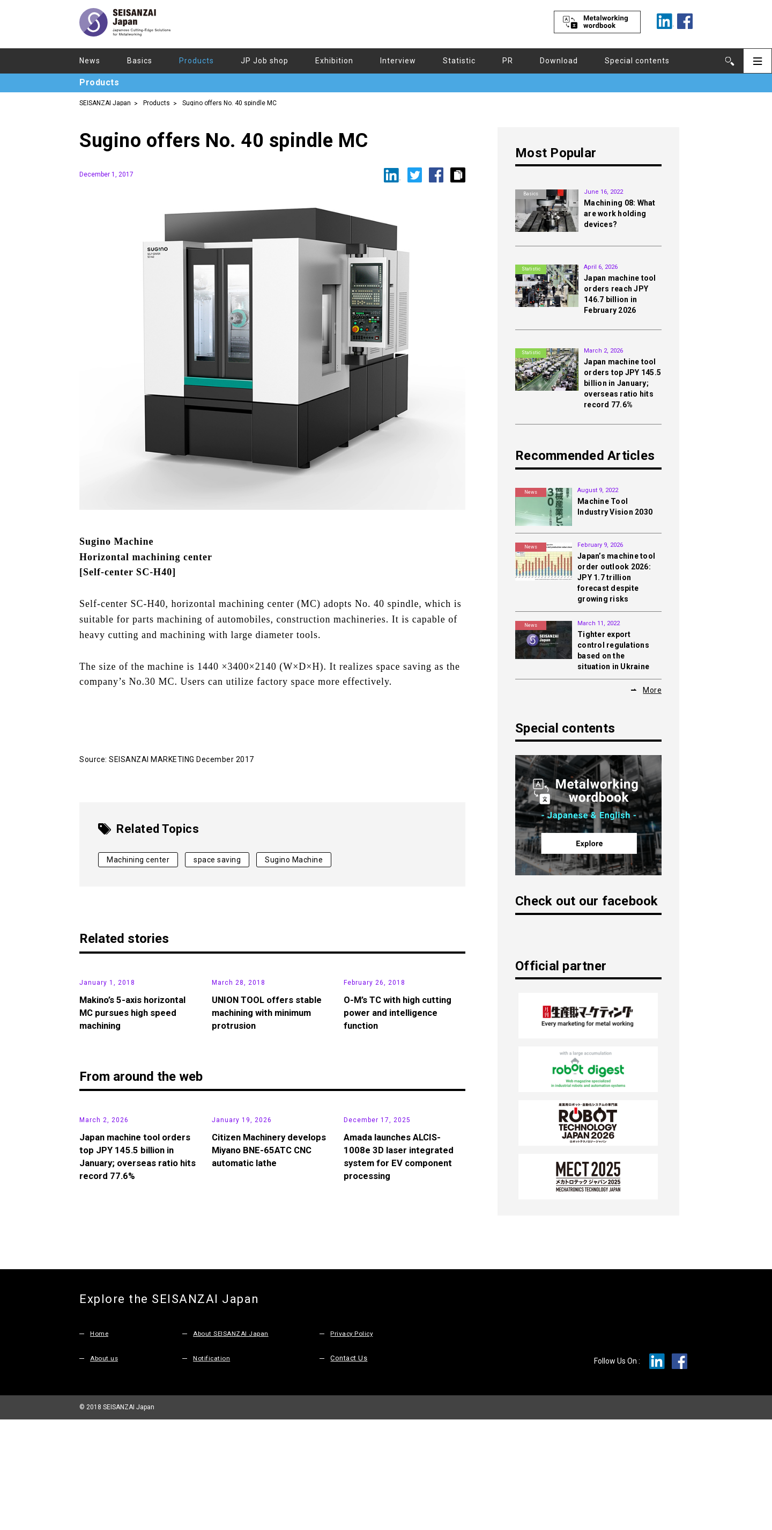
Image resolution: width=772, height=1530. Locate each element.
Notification (213, 1469)
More (652, 689)
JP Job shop (264, 60)
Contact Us (348, 1469)
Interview (398, 60)
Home (100, 1444)
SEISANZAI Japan (105, 102)
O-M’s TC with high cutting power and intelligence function (402, 1092)
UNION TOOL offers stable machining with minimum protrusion (270, 1092)
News (89, 60)
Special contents (637, 60)
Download (559, 60)
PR (507, 60)
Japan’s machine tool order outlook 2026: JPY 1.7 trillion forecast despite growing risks (616, 577)
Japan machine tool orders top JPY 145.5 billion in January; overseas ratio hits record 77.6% (622, 383)
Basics (139, 60)
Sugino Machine (294, 859)
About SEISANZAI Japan (234, 1444)
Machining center (138, 859)
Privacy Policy (352, 1444)
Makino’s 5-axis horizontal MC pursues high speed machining (137, 1092)
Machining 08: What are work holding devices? (620, 214)
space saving (217, 859)
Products (196, 60)
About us (105, 1469)
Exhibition (334, 60)
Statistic (459, 60)
